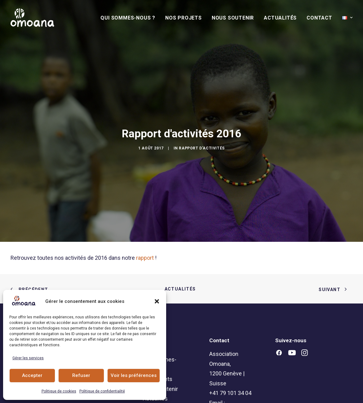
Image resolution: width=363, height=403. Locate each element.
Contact (319, 18)
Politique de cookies (59, 391)
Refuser (81, 375)
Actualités (280, 18)
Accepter (32, 375)
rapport (145, 235)
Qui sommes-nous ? (127, 18)
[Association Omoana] (33, 17)
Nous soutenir (233, 18)
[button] (157, 301)
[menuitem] (130, 18)
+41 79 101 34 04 (230, 370)
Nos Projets (183, 18)
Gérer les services (28, 358)
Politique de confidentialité (102, 391)
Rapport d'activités (201, 137)
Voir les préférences (134, 375)
